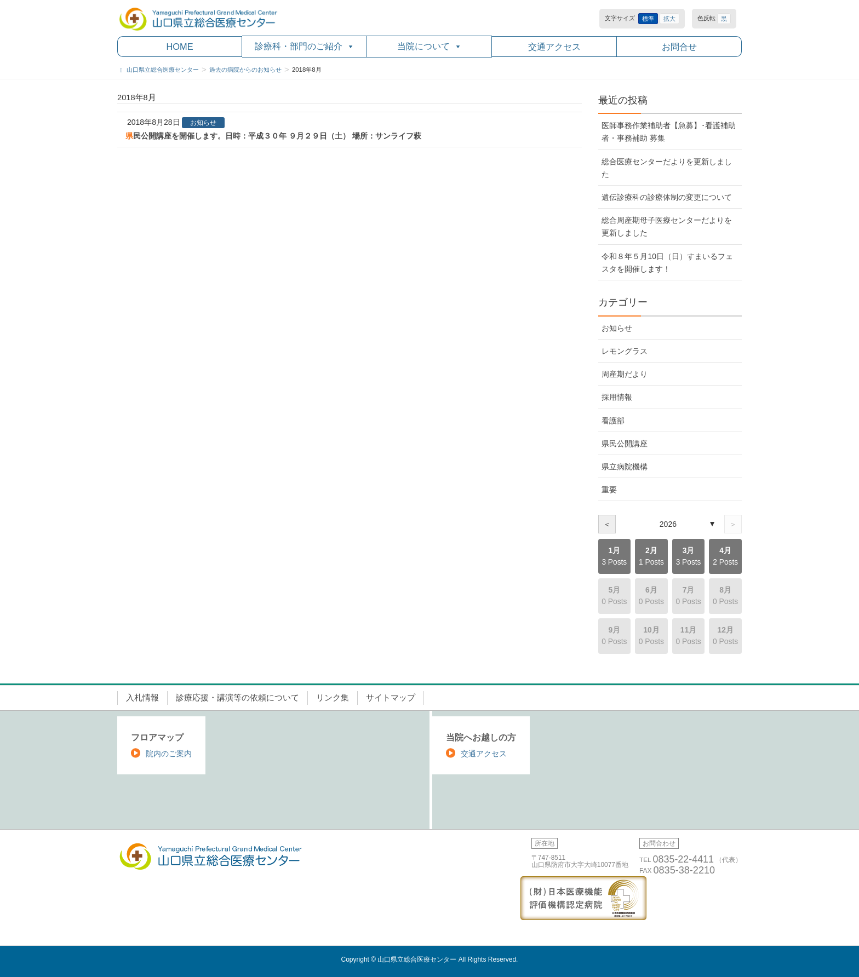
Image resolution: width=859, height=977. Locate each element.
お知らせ (203, 123)
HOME (179, 46)
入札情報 (142, 697)
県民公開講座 (625, 443)
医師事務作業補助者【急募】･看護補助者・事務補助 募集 (669, 131)
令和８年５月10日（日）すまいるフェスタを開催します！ (667, 262)
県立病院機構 (625, 466)
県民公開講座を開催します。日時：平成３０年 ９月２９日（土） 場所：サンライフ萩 (273, 135)
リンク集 (332, 697)
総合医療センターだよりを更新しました (667, 168)
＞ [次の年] (733, 524)
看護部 (613, 420)
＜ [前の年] (607, 524)
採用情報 (617, 397)
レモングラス (625, 351)
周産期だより (625, 374)
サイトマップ (390, 697)
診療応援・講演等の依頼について (237, 697)
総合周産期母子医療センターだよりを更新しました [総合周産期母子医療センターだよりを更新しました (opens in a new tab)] (667, 226)
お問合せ (679, 46)
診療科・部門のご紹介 (304, 46)
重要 (609, 489)
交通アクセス (554, 46)
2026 (668, 524)
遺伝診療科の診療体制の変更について (667, 197)
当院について (429, 46)
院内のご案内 (169, 753)
